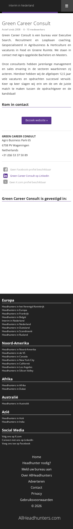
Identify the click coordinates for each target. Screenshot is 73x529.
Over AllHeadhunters (36, 475)
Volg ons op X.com (12, 436)
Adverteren (36, 481)
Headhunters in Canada (15, 356)
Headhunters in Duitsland (16, 327)
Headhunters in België (14, 317)
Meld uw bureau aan (37, 469)
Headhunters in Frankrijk (15, 313)
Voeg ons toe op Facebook (16, 443)
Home (36, 457)
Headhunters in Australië (15, 403)
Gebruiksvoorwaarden (36, 500)
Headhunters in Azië (13, 418)
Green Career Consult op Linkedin (29, 176)
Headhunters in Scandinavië (17, 331)
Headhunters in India (13, 421)
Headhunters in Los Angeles (17, 367)
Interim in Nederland (13, 320)
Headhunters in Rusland (15, 334)
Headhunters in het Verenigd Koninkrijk (23, 306)
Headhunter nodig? (36, 463)
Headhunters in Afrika (14, 385)
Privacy (36, 493)
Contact (36, 487)
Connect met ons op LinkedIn (17, 440)
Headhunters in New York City (18, 360)
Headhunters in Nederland (16, 324)
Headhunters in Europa (14, 310)
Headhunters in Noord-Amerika (19, 349)
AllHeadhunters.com (39, 518)
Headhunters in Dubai (14, 388)
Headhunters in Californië (16, 363)
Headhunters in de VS (13, 353)
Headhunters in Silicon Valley (17, 370)
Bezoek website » (37, 120)
